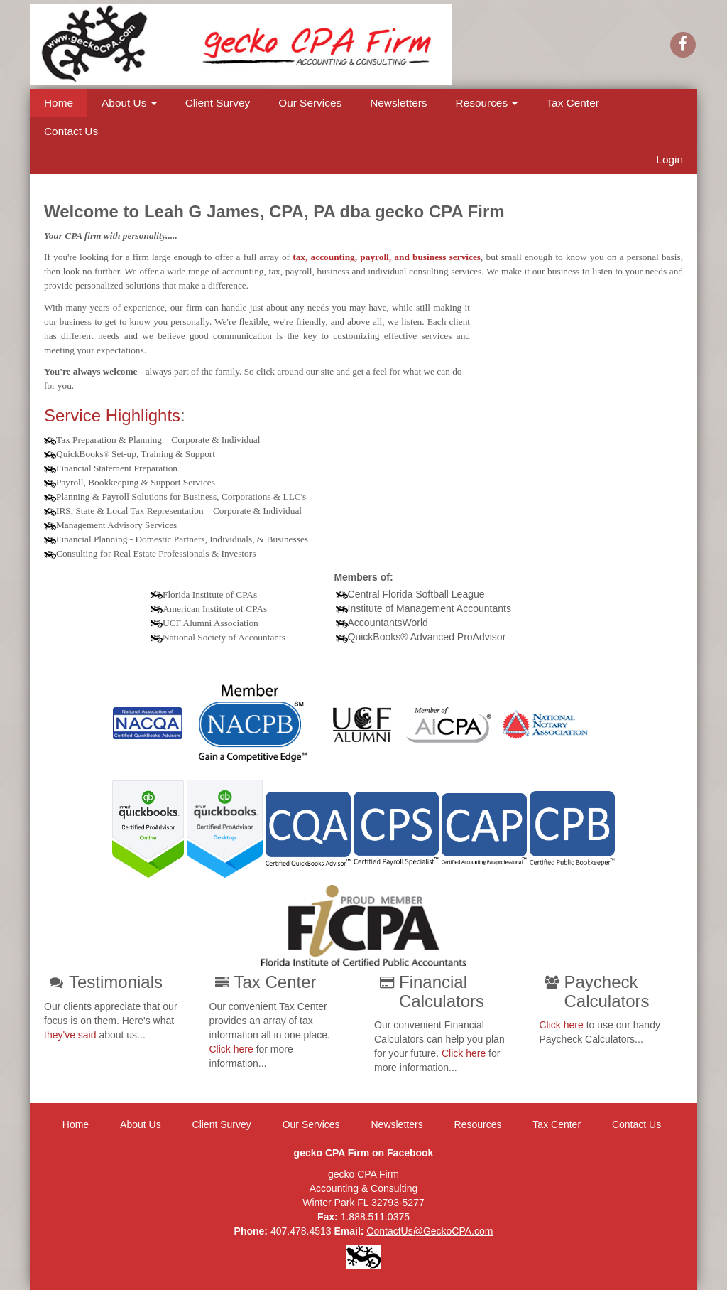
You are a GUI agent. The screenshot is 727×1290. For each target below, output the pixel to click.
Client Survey (218, 103)
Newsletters (398, 103)
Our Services (309, 103)
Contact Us (71, 131)
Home (58, 103)
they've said (70, 1035)
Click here (231, 1049)
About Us (129, 103)
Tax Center (572, 103)
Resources (487, 103)
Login (669, 160)
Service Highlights (112, 415)
